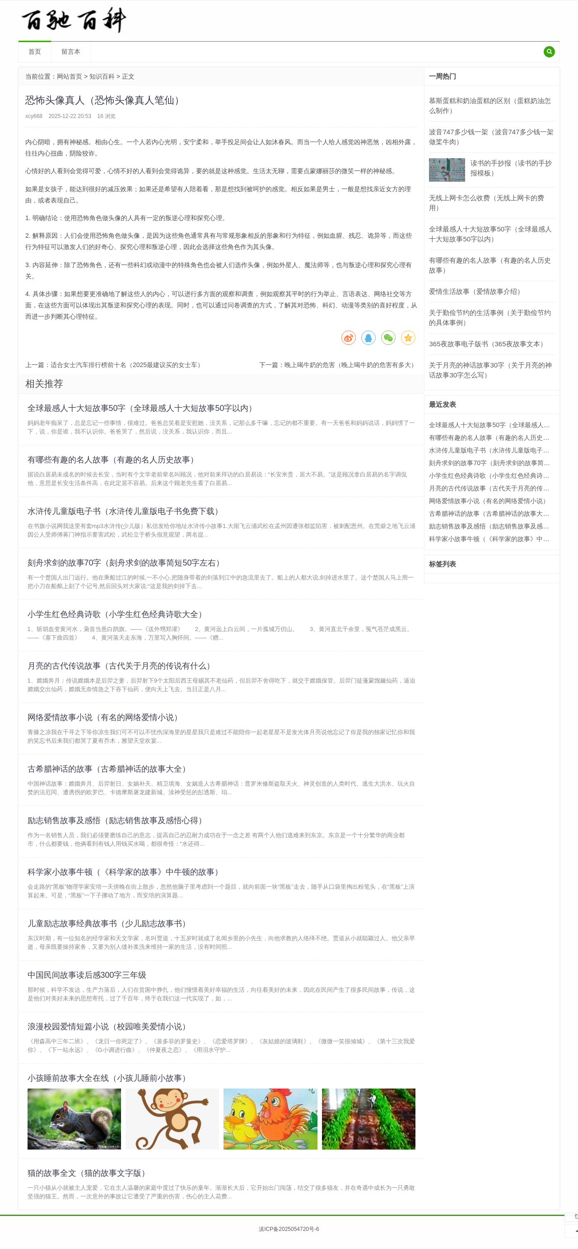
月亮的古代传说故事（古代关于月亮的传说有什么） (121, 668)
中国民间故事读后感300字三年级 (87, 980)
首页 (34, 51)
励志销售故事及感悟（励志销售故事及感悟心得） (117, 824)
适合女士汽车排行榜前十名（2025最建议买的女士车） (127, 364)
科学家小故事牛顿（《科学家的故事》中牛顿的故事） (125, 876)
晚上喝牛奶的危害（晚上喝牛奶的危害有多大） (350, 364)
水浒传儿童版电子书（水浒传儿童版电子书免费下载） (125, 512)
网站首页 (69, 76)
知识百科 (102, 76)
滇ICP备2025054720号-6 (289, 1236)
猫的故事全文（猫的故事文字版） (88, 1179)
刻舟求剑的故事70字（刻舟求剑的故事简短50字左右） (126, 564)
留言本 (70, 51)
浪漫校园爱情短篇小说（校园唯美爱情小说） (109, 1032)
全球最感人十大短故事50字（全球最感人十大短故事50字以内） (142, 408)
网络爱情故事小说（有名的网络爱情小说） (105, 720)
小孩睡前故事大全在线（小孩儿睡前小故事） (109, 1084)
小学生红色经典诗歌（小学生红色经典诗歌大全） (117, 616)
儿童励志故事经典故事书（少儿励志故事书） (109, 928)
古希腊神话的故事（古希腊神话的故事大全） (109, 772)
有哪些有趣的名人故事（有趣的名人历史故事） (113, 460)
